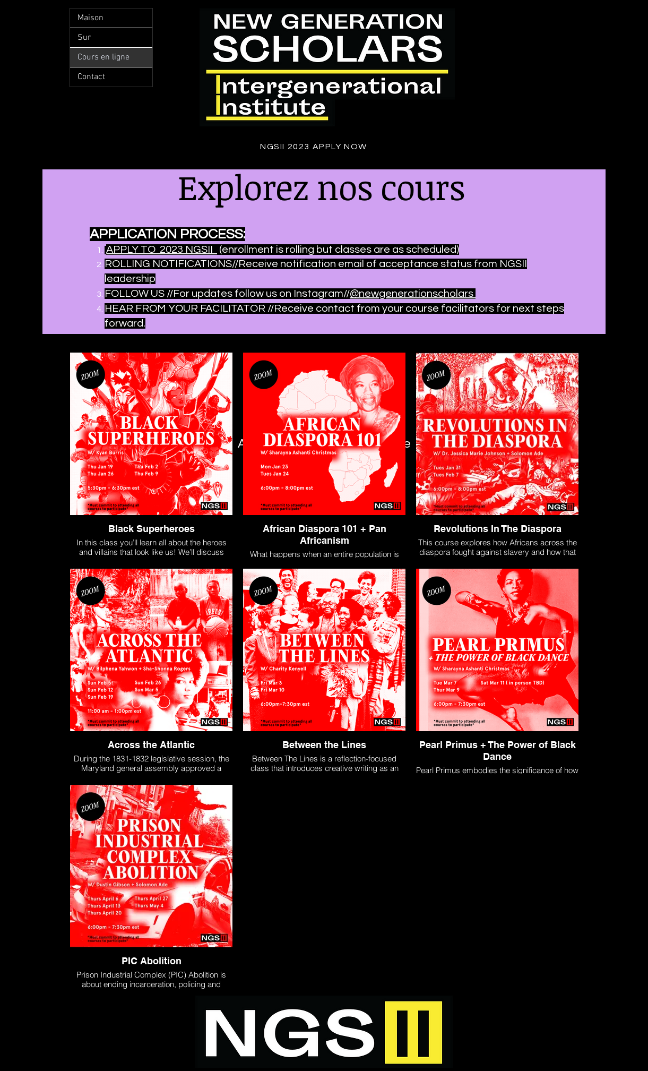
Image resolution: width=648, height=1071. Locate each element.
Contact (91, 77)
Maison (90, 18)
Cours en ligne (103, 57)
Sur (84, 37)
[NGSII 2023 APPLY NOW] (315, 146)
